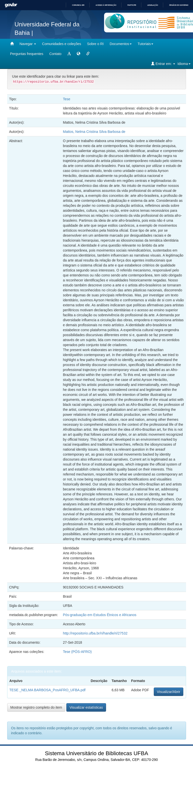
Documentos (121, 44)
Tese (66, 99)
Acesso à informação (106, 5)
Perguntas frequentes (26, 54)
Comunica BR (78, 5)
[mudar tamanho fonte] (69, 54)
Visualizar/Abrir (168, 692)
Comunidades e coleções (61, 44)
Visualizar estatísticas (86, 707)
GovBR (11, 5)
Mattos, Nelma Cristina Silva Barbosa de (94, 132)
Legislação (152, 5)
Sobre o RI (95, 44)
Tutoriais (145, 44)
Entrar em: (163, 63)
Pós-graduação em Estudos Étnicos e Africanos (99, 615)
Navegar (28, 44)
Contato (55, 54)
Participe (131, 5)
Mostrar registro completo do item (36, 707)
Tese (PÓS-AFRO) (77, 652)
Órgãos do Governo (178, 5)
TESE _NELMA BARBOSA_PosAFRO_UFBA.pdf (47, 690)
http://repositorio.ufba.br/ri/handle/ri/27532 (95, 633)
